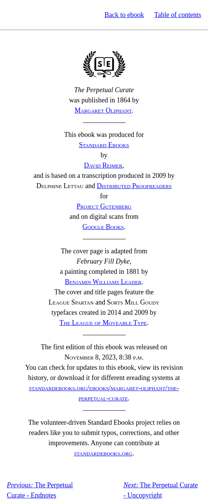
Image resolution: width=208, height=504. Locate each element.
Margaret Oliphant (103, 110)
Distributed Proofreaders (134, 186)
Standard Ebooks (41, 15)
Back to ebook (124, 15)
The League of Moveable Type (103, 323)
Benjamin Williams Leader (103, 282)
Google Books (103, 227)
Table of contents (177, 15)
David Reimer (103, 165)
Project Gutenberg (104, 206)
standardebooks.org (103, 453)
